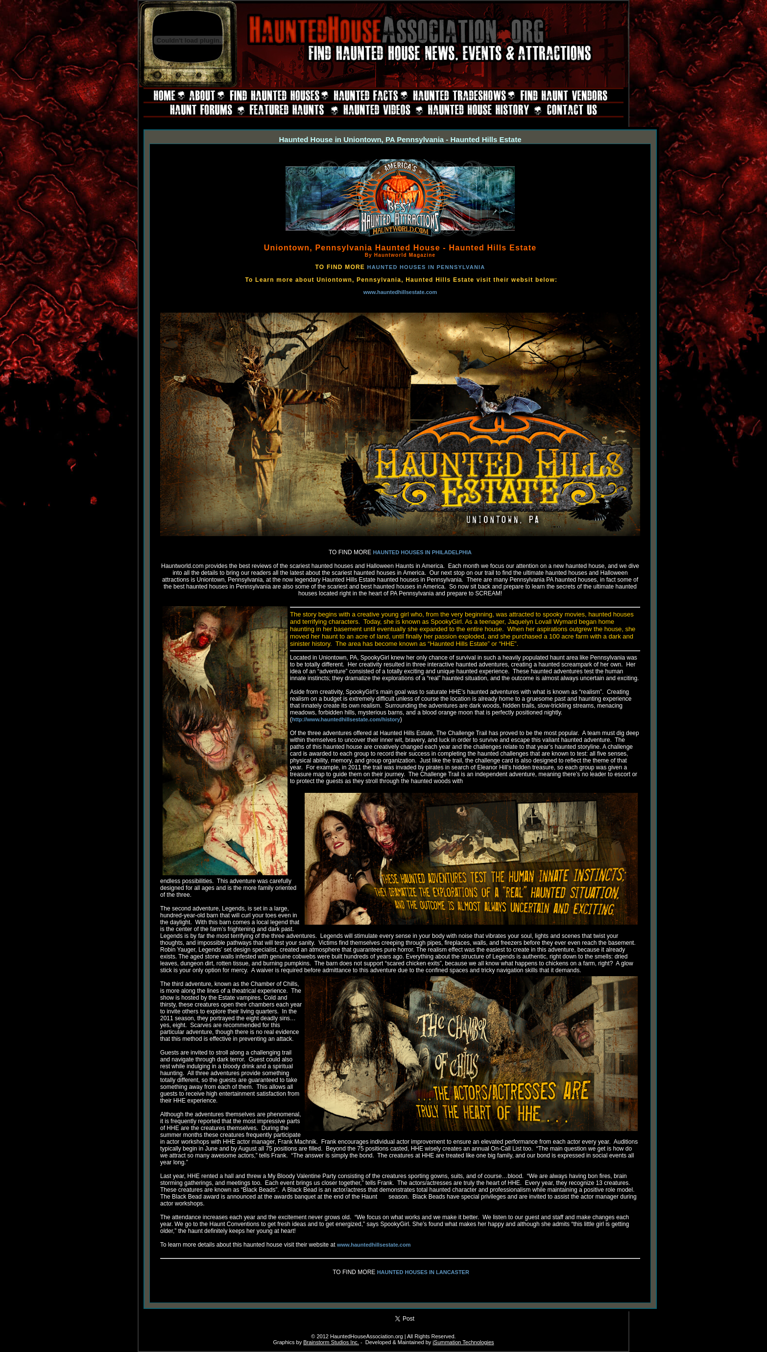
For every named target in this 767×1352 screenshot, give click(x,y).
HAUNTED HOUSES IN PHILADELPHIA (422, 552)
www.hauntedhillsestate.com (400, 292)
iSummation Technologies (463, 1342)
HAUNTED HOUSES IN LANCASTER (423, 1272)
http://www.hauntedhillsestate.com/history (346, 719)
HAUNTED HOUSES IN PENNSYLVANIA (426, 267)
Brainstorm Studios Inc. (331, 1342)
